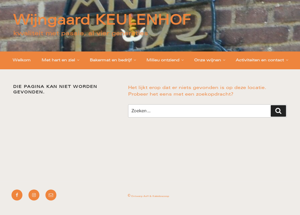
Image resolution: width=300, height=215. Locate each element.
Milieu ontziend (165, 60)
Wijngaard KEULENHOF (102, 21)
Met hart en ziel (61, 60)
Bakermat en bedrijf (113, 60)
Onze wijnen (210, 60)
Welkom (22, 60)
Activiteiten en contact (262, 60)
